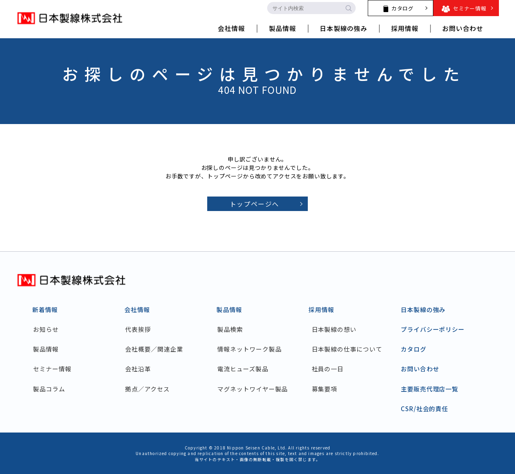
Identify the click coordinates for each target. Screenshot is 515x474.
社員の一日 (328, 368)
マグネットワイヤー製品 (255, 389)
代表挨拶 (140, 329)
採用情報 (321, 309)
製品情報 (48, 349)
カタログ (413, 349)
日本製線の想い (334, 329)
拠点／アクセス (150, 389)
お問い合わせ (420, 368)
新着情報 (45, 309)
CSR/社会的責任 (424, 408)
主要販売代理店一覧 (429, 389)
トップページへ (254, 204)
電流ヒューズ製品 (245, 368)
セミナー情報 (54, 368)
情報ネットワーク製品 (252, 349)
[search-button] (348, 8)
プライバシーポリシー (433, 329)
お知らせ (48, 329)
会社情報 (137, 309)
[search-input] (304, 8)
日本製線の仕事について (347, 349)
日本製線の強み (423, 309)
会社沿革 (140, 368)
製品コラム (51, 389)
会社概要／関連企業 (156, 349)
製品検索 (232, 329)
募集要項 (325, 389)
